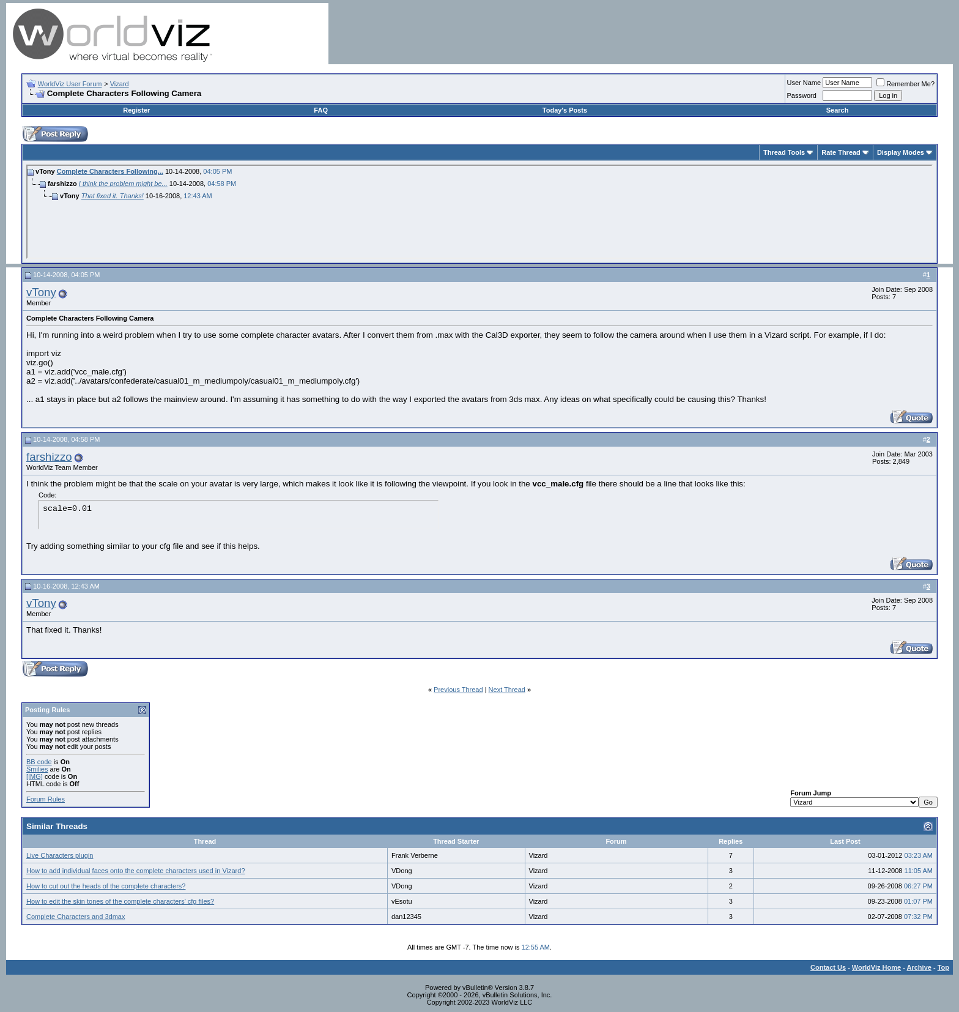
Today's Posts (564, 110)
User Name (804, 82)
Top (943, 967)
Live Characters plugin (59, 855)
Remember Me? (905, 83)
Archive (919, 967)
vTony (41, 292)
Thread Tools (784, 152)
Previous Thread (458, 689)
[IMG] (34, 776)
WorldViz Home (876, 967)
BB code (39, 761)
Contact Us (828, 967)
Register (136, 110)
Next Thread (507, 689)
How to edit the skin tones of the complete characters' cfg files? (120, 901)
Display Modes (900, 152)
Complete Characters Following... (110, 171)
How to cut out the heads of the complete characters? (105, 886)
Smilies (37, 769)
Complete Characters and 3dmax (75, 916)
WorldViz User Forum (70, 83)
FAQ (321, 110)
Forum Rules (45, 799)
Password (801, 95)
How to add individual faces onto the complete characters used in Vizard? (135, 870)
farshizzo (49, 456)
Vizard (119, 83)
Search (837, 110)
